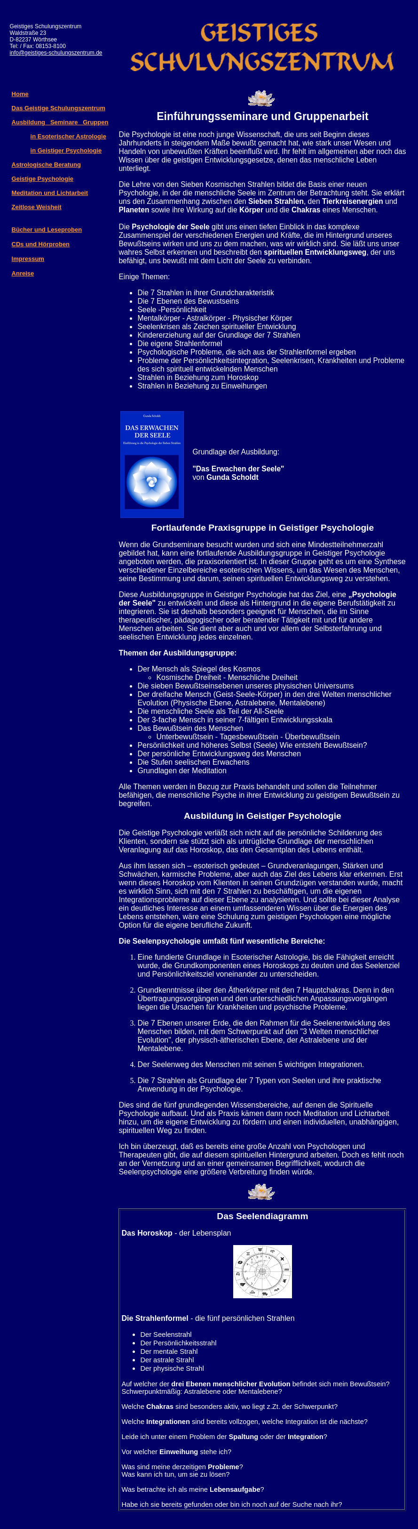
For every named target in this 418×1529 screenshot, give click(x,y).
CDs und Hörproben (41, 244)
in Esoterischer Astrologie (68, 136)
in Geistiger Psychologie (66, 150)
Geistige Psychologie (43, 178)
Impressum (28, 258)
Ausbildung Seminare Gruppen (60, 122)
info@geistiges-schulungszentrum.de (56, 52)
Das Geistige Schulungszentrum (58, 108)
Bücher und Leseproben (47, 229)
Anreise (23, 273)
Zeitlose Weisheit (37, 206)
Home (20, 93)
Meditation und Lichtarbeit (50, 192)
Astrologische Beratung (46, 164)
